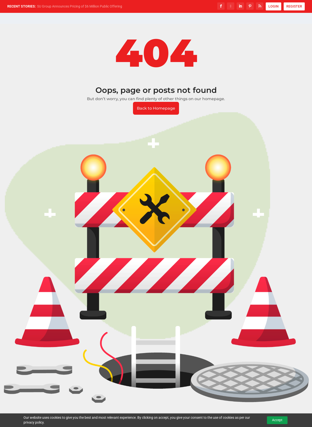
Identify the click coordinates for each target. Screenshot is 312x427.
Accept (277, 420)
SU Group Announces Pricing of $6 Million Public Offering (79, 6)
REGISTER (294, 6)
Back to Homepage (156, 108)
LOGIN (273, 6)
